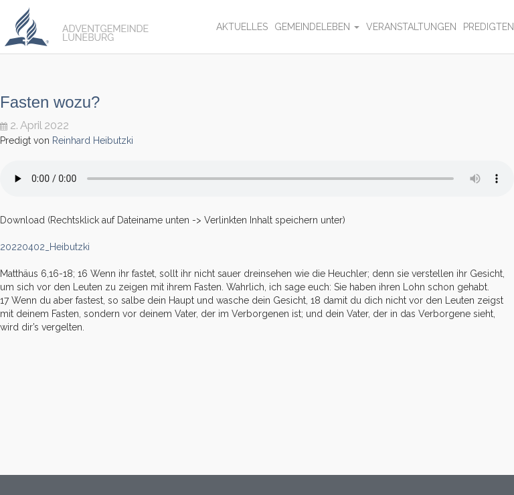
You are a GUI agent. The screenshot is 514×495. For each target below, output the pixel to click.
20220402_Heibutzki (45, 246)
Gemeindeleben (316, 26)
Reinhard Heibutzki (92, 140)
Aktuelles (242, 26)
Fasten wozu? (50, 102)
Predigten (488, 26)
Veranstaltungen (411, 26)
